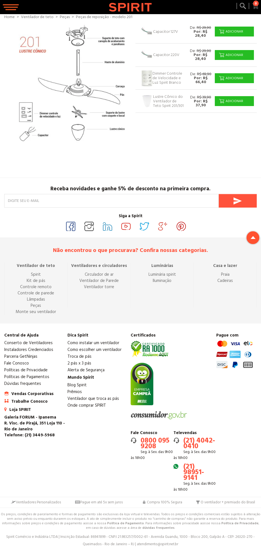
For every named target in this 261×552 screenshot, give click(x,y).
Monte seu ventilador (36, 312)
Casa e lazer (225, 266)
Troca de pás (79, 356)
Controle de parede (36, 293)
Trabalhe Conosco (29, 401)
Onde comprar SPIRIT (86, 405)
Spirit (36, 274)
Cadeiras (225, 281)
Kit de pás (36, 281)
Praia (225, 274)
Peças (36, 306)
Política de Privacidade (239, 523)
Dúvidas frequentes (22, 384)
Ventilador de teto (36, 266)
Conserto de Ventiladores (28, 343)
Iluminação (162, 281)
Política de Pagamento (125, 523)
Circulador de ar (99, 274)
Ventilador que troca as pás (93, 399)
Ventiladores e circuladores (99, 266)
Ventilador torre (99, 287)
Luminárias (162, 266)
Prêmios (74, 392)
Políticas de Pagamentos (26, 377)
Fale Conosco (16, 363)
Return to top (253, 238)
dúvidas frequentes (158, 527)
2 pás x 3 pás (79, 363)
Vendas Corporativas (32, 394)
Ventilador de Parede (99, 281)
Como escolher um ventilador (94, 350)
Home (9, 17)
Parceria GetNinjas (20, 356)
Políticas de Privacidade (26, 370)
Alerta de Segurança (86, 370)
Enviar (238, 201)
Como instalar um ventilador (93, 343)
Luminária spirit (162, 274)
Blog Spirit (77, 385)
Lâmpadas (36, 299)
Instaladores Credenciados (28, 350)
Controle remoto (36, 287)
